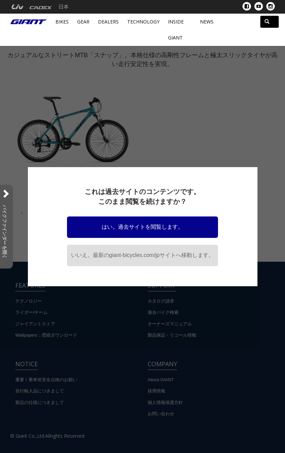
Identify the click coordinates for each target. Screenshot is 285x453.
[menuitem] (17, 7)
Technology (143, 21)
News (207, 21)
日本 (63, 7)
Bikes (62, 21)
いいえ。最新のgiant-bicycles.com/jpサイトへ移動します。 (142, 255)
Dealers (108, 21)
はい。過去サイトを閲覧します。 (142, 227)
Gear (83, 21)
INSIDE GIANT (176, 29)
